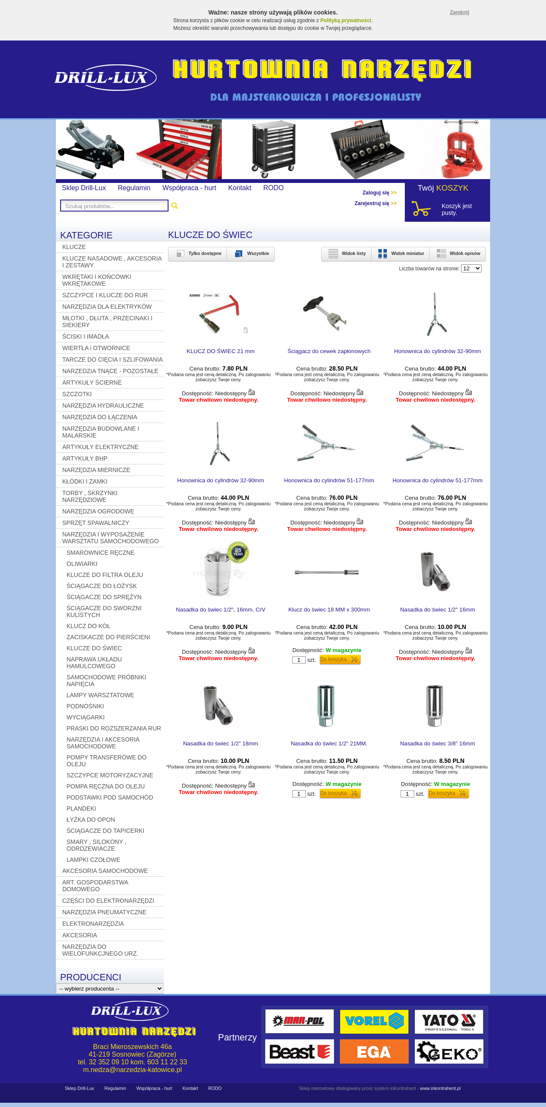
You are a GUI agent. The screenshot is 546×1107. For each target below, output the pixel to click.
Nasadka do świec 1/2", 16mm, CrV (220, 609)
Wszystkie (250, 253)
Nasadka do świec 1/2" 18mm (220, 743)
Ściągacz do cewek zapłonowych (329, 351)
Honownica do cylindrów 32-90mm (437, 351)
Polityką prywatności (345, 20)
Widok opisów (457, 253)
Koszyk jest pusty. (456, 209)
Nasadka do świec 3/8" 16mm (437, 743)
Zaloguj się (380, 193)
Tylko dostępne (197, 253)
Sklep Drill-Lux (84, 187)
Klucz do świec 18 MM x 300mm (329, 609)
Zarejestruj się (375, 203)
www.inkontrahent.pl (440, 1088)
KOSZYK (452, 187)
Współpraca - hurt (189, 187)
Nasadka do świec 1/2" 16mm (437, 609)
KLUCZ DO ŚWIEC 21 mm (221, 351)
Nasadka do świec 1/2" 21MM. (329, 743)
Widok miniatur (400, 253)
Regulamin (134, 187)
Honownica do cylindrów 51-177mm (329, 480)
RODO (273, 187)
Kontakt (239, 187)
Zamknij (459, 12)
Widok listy (346, 253)
